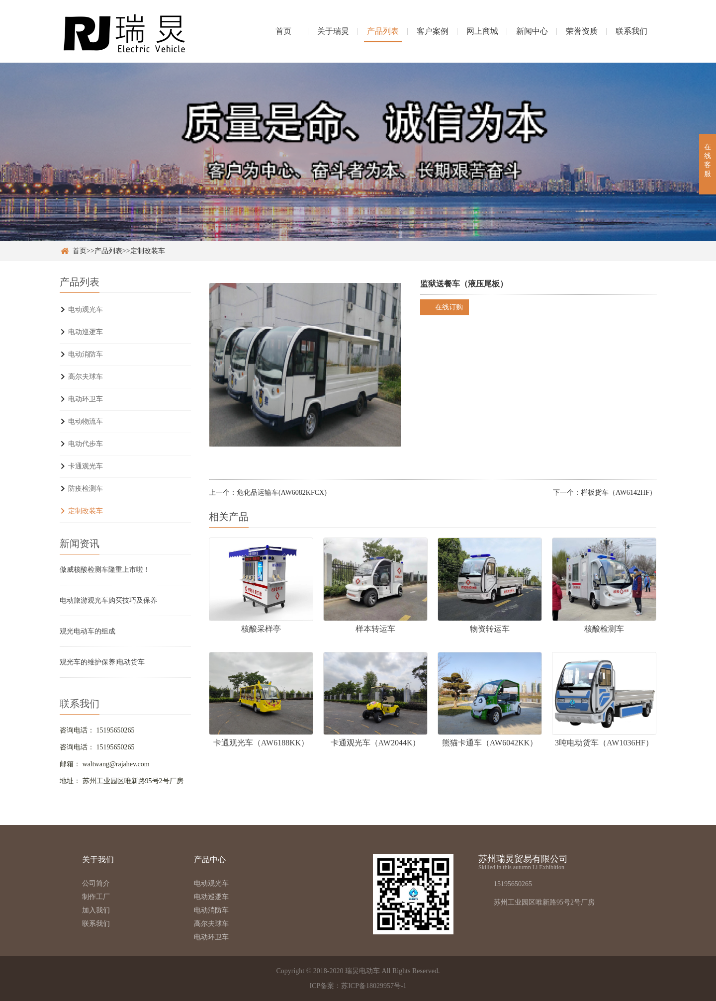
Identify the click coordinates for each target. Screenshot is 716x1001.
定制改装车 (147, 251)
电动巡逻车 (85, 332)
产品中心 (210, 859)
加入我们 (96, 910)
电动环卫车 (85, 399)
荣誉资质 (582, 31)
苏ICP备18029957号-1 (373, 986)
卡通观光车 (85, 466)
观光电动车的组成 (87, 631)
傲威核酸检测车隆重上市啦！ (105, 569)
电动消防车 (85, 354)
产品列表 (383, 31)
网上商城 (482, 31)
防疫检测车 (85, 488)
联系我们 (631, 31)
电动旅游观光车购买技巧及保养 (108, 600)
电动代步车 (85, 444)
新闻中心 (532, 31)
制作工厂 (96, 897)
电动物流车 (85, 421)
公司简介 (96, 883)
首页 (283, 31)
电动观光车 (85, 309)
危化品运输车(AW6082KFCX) (282, 492)
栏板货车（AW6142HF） (618, 492)
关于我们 (98, 859)
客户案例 (432, 31)
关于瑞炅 (333, 31)
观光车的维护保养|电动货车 (102, 662)
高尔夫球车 (85, 376)
